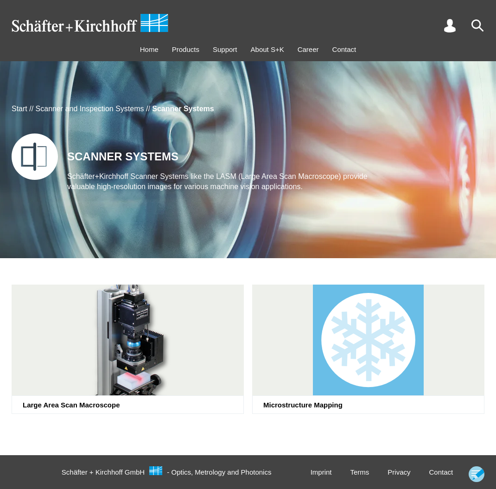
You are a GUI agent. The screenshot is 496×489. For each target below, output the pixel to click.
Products (185, 49)
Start (19, 109)
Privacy (399, 472)
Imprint (321, 472)
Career (308, 49)
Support (225, 49)
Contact (344, 49)
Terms (359, 472)
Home (149, 49)
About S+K (267, 49)
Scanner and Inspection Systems (90, 109)
